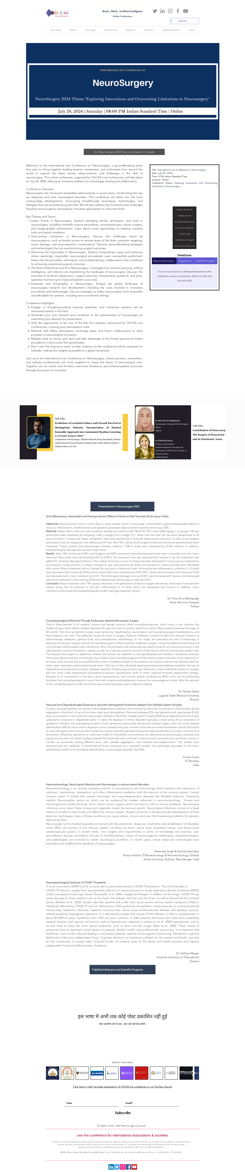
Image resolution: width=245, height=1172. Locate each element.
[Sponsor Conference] (184, 246)
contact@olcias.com (118, 1152)
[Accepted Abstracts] (184, 222)
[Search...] (183, 21)
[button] (111, 30)
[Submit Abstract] (184, 209)
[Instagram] (170, 11)
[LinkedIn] (163, 11)
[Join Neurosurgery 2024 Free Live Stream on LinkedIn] (124, 152)
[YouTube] (185, 11)
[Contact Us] (184, 234)
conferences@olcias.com (138, 1152)
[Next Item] (220, 432)
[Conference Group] (184, 240)
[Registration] (184, 216)
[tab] (205, 260)
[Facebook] (178, 11)
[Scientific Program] (184, 228)
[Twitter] (155, 11)
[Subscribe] (123, 1113)
